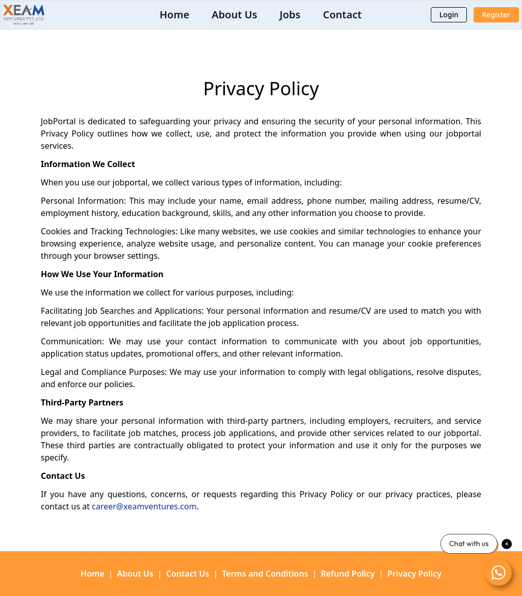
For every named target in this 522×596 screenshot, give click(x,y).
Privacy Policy (414, 573)
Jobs (290, 14)
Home (174, 14)
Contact (342, 14)
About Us (234, 14)
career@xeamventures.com (144, 506)
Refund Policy (348, 573)
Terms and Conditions (265, 573)
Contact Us (188, 573)
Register (496, 14)
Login (448, 14)
